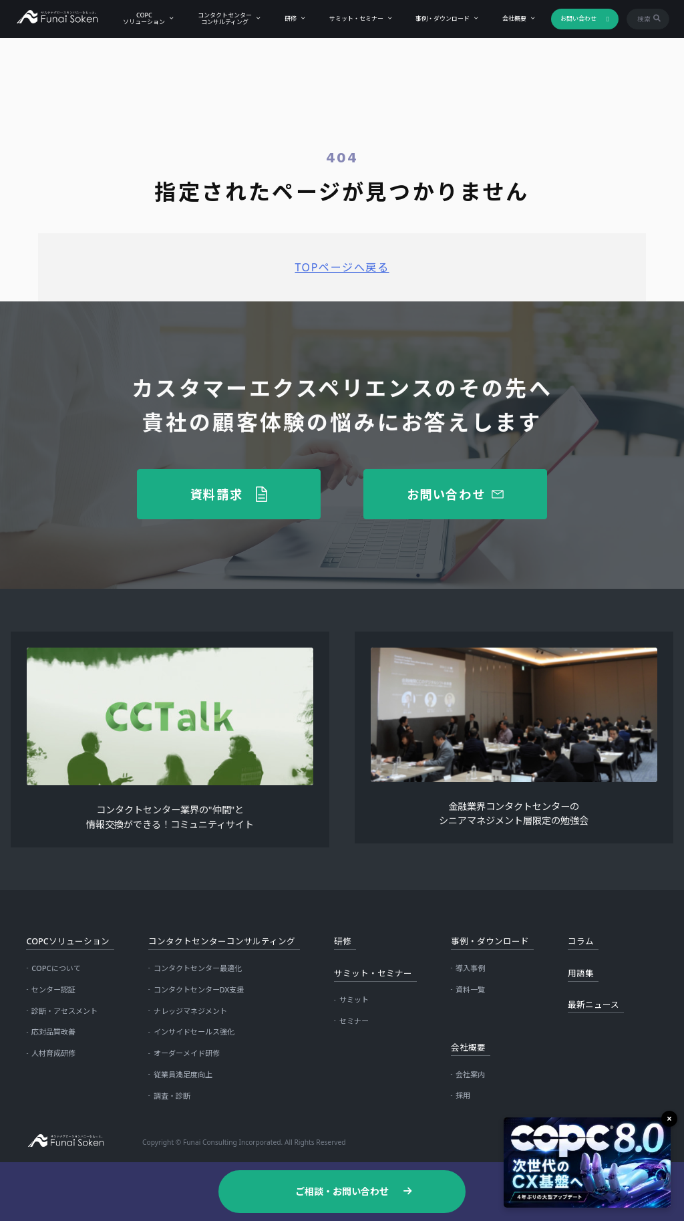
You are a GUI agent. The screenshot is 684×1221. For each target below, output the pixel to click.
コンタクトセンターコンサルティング (223, 18)
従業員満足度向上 (183, 1074)
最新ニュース (593, 1004)
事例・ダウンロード (441, 18)
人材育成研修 (53, 1053)
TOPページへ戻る (342, 267)
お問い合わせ (576, 18)
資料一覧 (470, 989)
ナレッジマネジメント (190, 1011)
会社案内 (470, 1074)
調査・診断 (172, 1096)
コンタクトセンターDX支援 (199, 989)
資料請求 (216, 494)
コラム (581, 941)
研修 (289, 18)
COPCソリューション (143, 18)
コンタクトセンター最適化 (198, 968)
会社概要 (513, 18)
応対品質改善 (53, 1032)
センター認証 (53, 989)
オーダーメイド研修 (187, 1053)
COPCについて (55, 968)
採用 (463, 1095)
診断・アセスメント (64, 1011)
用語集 (581, 973)
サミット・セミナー (354, 18)
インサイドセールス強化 (194, 1032)
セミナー (354, 1021)
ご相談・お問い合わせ (342, 1191)
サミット (354, 999)
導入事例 (470, 968)
